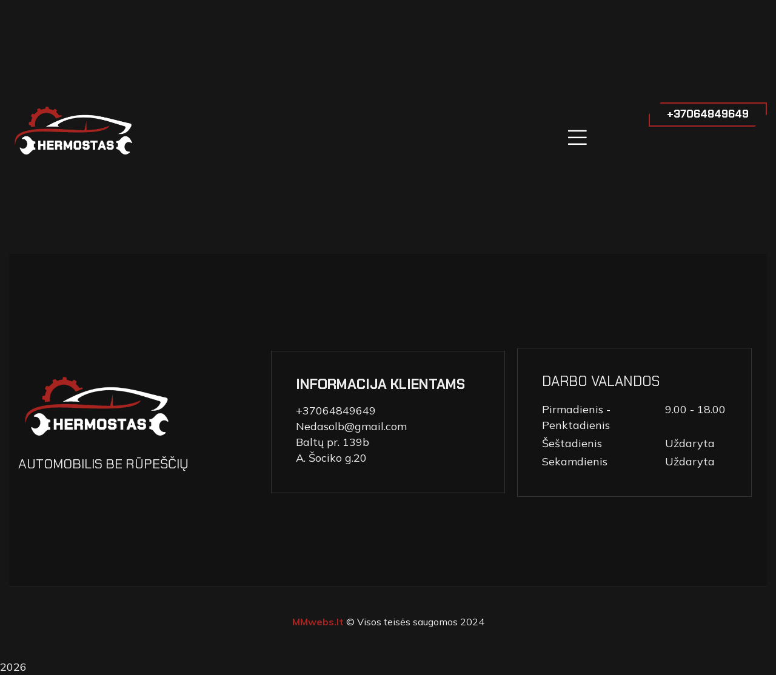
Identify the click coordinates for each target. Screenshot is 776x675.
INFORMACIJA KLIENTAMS (380, 384)
